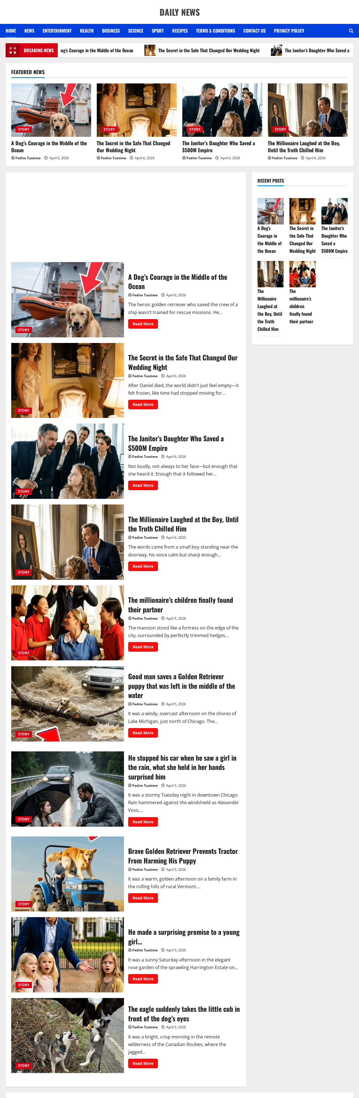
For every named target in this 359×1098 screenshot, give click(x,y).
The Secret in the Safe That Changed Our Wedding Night (210, 50)
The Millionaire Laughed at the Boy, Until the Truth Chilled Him (304, 146)
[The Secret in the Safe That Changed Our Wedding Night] (137, 110)
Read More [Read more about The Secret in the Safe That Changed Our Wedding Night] (145, 405)
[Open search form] (351, 31)
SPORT (158, 30)
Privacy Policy (289, 30)
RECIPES (180, 30)
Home (11, 30)
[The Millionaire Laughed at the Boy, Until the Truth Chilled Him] (308, 110)
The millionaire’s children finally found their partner (67, 623)
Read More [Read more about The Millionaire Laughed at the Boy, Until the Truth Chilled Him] (145, 567)
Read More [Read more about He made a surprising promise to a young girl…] (145, 980)
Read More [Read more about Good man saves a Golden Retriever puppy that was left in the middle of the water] (145, 734)
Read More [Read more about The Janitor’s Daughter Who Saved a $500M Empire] (145, 486)
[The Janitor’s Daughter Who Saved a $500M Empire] (222, 110)
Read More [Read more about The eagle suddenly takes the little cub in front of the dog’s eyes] (145, 1064)
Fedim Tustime (28, 158)
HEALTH (87, 30)
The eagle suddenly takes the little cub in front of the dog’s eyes (67, 1035)
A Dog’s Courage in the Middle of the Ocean (95, 50)
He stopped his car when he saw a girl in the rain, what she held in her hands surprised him (67, 789)
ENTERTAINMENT (57, 30)
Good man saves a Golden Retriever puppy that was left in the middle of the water (67, 704)
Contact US (254, 30)
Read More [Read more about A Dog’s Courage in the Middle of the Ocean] (145, 325)
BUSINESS (111, 30)
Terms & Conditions (215, 30)
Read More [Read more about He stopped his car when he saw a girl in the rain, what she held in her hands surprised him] (145, 823)
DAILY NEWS (180, 12)
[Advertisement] (126, 220)
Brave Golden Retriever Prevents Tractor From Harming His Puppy (67, 874)
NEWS (29, 30)
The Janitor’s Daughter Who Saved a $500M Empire (218, 146)
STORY (23, 129)
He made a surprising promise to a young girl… (67, 954)
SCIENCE (135, 30)
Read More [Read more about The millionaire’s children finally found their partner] (145, 648)
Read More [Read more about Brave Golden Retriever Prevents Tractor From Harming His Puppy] (145, 899)
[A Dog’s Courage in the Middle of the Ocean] (51, 110)
